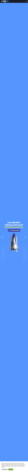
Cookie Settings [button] (4, 469)
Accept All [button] (10, 469)
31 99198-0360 (14, 230)
